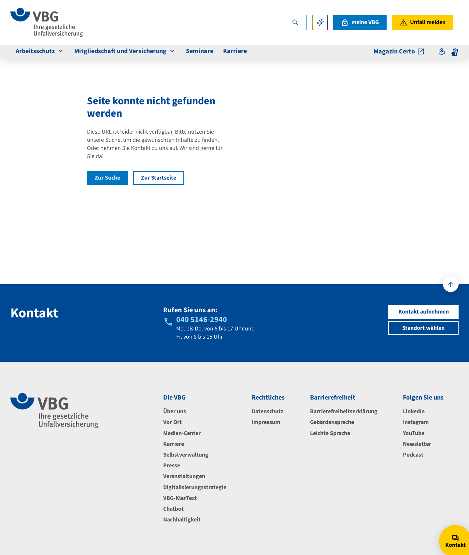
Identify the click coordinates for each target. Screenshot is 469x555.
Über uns (174, 411)
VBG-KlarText (180, 498)
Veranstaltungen (184, 476)
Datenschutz (267, 411)
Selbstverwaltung (185, 455)
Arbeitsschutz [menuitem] (40, 51)
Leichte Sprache (330, 433)
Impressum (266, 422)
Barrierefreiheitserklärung (343, 411)
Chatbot (173, 509)
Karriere (173, 444)
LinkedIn (414, 411)
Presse (171, 465)
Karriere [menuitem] (235, 51)
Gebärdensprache (332, 422)
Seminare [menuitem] (199, 51)
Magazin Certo (399, 51)
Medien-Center (182, 433)
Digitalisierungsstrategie (194, 487)
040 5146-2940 (201, 319)
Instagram (416, 422)
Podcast (413, 455)
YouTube (413, 433)
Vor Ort (172, 422)
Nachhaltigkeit (182, 520)
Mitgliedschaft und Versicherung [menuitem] (125, 51)
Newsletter (417, 444)
